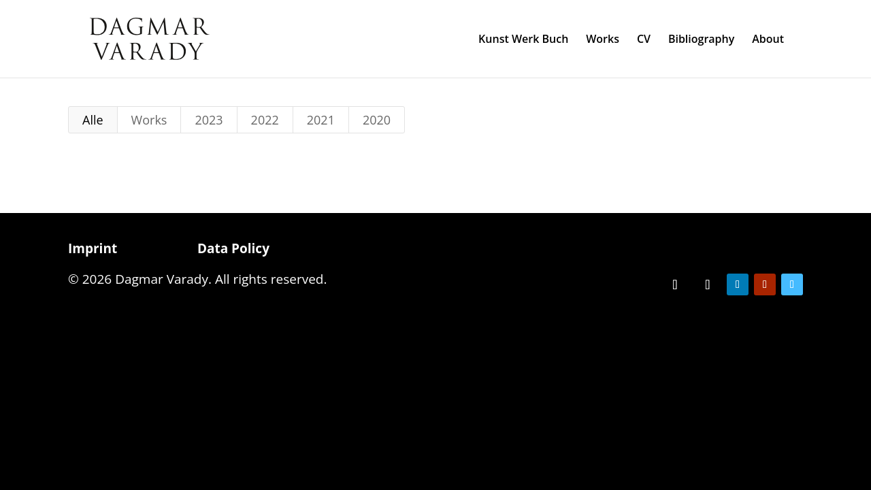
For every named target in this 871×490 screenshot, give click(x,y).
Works (602, 40)
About (768, 40)
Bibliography (701, 40)
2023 (209, 120)
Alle (92, 120)
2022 (265, 120)
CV (644, 40)
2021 (321, 120)
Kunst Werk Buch (523, 40)
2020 (377, 120)
